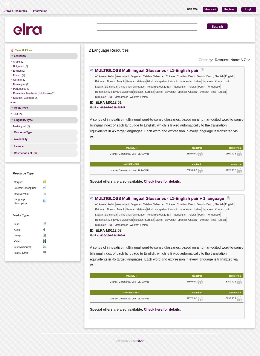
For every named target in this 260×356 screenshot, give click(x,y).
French (17, 75)
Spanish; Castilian (23, 97)
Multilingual (19, 126)
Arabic (16, 61)
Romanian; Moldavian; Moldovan (32, 93)
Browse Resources (15, 10)
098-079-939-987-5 (112, 107)
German (17, 79)
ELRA (141, 340)
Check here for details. (162, 181)
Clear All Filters (23, 50)
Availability (21, 139)
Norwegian (19, 84)
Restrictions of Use (25, 153)
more (12, 102)
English (17, 70)
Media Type (21, 107)
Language (20, 55)
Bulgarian (18, 66)
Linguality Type (23, 120)
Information (40, 10)
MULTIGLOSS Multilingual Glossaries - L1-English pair (147, 70)
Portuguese (19, 88)
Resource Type (23, 132)
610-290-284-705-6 (112, 235)
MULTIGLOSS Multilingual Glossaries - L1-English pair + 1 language (159, 198)
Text (15, 114)
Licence (19, 146)
